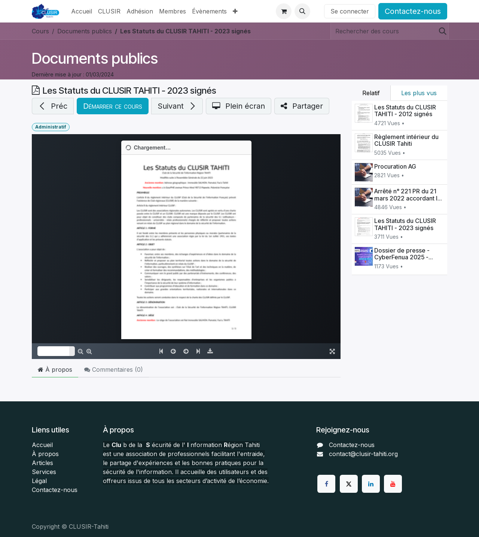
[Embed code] (186, 246)
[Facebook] (326, 484)
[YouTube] (393, 484)
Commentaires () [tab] (113, 369)
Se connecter (349, 11)
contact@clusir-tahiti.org (363, 454)
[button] (302, 11)
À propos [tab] (55, 369)
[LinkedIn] (371, 484)
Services (44, 472)
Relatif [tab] (371, 93)
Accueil (42, 445)
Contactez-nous (413, 11)
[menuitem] (81, 11)
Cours (40, 31)
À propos (45, 454)
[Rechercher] (440, 31)
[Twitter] (349, 484)
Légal (39, 481)
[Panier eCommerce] (284, 11)
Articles (42, 463)
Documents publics (95, 58)
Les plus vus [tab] (419, 93)
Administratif (50, 127)
